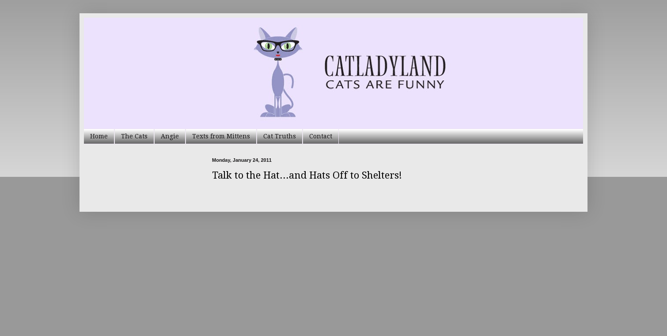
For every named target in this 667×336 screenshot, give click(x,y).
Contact (320, 136)
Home (99, 136)
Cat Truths (279, 136)
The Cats (134, 136)
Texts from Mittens (221, 136)
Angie (170, 136)
